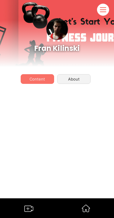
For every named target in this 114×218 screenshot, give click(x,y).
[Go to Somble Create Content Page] (28, 210)
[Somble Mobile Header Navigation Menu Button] (103, 10)
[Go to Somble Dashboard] (86, 210)
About (74, 79)
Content (37, 79)
